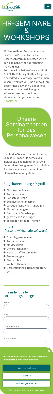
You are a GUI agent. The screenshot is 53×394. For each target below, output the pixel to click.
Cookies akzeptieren (27, 368)
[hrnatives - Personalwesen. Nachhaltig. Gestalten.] (11, 6)
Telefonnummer (12, 326)
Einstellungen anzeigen (26, 383)
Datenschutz (14, 390)
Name (7, 302)
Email (7, 314)
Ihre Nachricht (11, 338)
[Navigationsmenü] (48, 6)
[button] (48, 350)
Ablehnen (26, 375)
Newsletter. (10, 101)
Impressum (39, 390)
